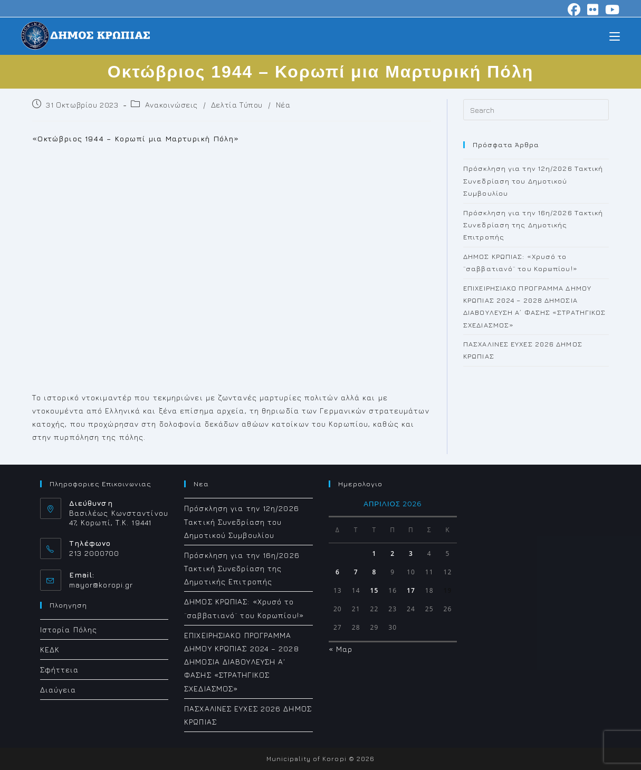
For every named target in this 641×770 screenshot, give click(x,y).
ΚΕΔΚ (50, 649)
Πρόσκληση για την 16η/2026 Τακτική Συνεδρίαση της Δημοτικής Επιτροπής (533, 225)
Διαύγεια (58, 689)
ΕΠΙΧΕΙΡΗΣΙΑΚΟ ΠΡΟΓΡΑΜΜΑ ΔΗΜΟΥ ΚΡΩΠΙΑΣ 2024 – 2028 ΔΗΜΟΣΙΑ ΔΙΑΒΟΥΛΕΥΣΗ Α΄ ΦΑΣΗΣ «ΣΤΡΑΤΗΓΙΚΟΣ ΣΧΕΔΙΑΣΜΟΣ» (241, 662)
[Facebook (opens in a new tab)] (574, 9)
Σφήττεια (59, 669)
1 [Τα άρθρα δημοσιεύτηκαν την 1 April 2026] (374, 553)
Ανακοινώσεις (171, 104)
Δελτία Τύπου (237, 104)
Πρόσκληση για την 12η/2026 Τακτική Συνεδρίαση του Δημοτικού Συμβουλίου (533, 180)
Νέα (283, 104)
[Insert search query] (536, 109)
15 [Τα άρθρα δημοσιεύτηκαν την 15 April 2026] (374, 590)
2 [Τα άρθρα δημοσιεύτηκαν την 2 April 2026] (392, 553)
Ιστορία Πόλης (68, 629)
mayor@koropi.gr (101, 584)
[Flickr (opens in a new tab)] (593, 9)
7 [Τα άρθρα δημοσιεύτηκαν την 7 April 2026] (356, 571)
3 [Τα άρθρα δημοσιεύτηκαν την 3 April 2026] (411, 553)
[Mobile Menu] (614, 35)
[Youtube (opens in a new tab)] (611, 9)
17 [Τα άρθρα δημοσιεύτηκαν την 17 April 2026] (411, 590)
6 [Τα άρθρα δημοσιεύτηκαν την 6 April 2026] (338, 571)
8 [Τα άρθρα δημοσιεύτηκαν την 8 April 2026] (374, 571)
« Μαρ (341, 648)
